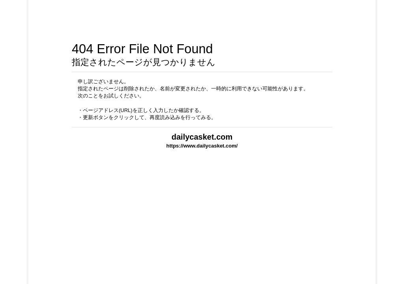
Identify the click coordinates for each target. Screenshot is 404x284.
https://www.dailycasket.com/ (202, 146)
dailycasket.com (202, 137)
